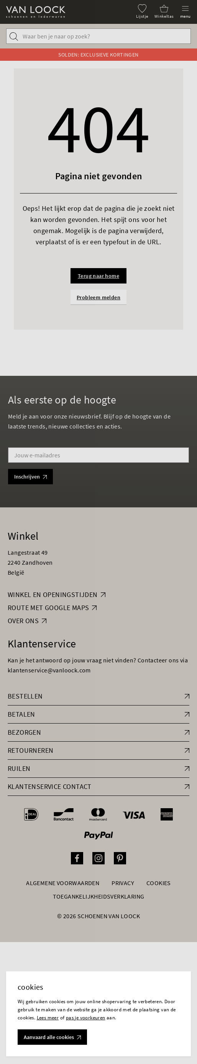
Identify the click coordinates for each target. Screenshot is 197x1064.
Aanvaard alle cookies (52, 1037)
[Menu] (185, 11)
